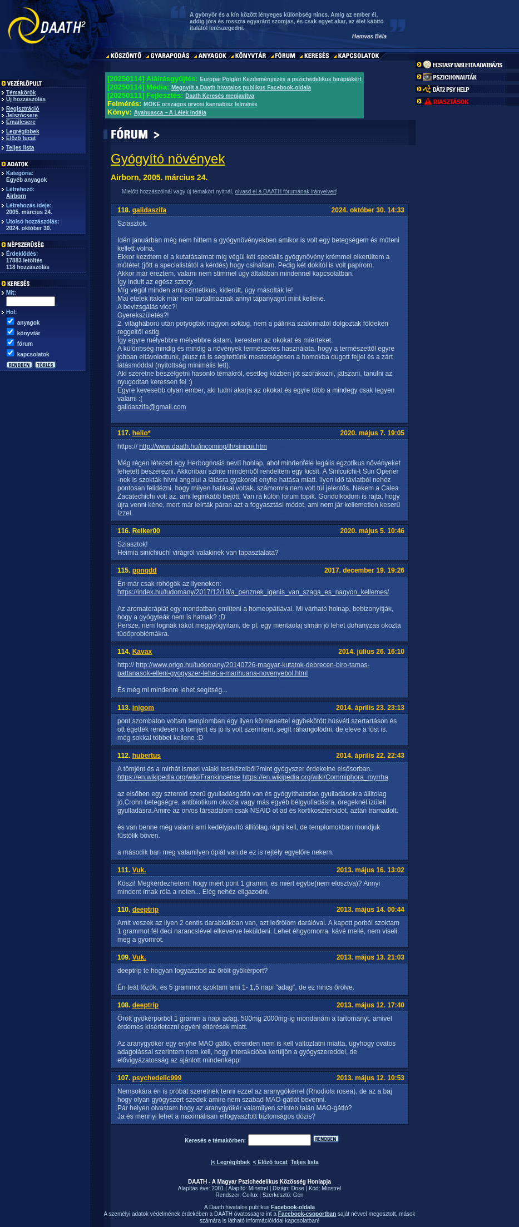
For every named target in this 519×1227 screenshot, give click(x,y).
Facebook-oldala (293, 1207)
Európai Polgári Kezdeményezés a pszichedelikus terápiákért (280, 79)
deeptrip (145, 909)
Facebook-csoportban (307, 1214)
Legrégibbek (22, 131)
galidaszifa (149, 210)
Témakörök (21, 93)
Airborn (16, 196)
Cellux (250, 1195)
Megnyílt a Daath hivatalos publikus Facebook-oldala (241, 88)
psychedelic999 (157, 1078)
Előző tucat (21, 138)
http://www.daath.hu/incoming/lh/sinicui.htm (202, 446)
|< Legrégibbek (230, 1162)
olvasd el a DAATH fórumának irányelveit (285, 191)
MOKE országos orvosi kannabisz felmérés (201, 104)
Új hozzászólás (26, 99)
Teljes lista (20, 148)
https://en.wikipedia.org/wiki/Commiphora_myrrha (315, 777)
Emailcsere (21, 122)
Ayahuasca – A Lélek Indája (170, 113)
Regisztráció (22, 109)
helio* (141, 433)
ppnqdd (144, 570)
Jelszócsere (22, 115)
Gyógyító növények (168, 158)
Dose (297, 1188)
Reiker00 (146, 531)
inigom (143, 708)
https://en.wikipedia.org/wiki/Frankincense (178, 777)
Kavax (142, 651)
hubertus (146, 755)
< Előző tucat (270, 1162)
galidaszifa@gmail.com (151, 407)
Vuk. (139, 870)
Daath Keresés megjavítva (219, 96)
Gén (298, 1195)
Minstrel (258, 1188)
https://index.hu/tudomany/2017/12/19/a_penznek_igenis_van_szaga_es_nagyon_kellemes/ (253, 592)
